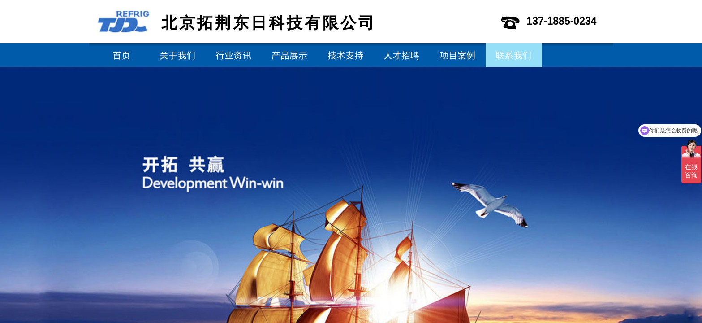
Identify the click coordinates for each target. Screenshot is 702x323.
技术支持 (345, 54)
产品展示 (289, 54)
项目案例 (457, 54)
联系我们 (513, 54)
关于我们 (177, 54)
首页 (121, 54)
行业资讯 (233, 54)
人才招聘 (401, 54)
